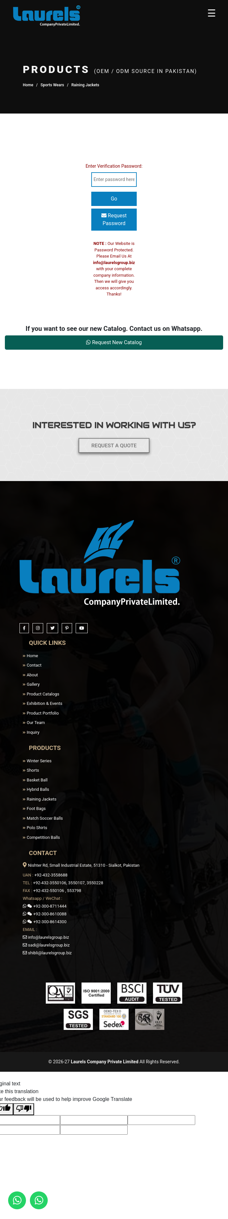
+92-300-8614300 (45, 921)
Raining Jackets (40, 799)
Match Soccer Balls (43, 818)
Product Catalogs (41, 694)
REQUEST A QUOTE (114, 441)
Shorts (31, 770)
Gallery (31, 684)
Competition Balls (41, 837)
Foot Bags (34, 808)
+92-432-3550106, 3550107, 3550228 (68, 882)
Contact (32, 665)
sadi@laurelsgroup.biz (46, 945)
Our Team (34, 722)
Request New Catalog (114, 342)
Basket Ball (35, 780)
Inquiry (31, 732)
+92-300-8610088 (45, 913)
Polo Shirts (35, 827)
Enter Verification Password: (113, 166)
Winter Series (37, 760)
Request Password (114, 219)
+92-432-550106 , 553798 (57, 890)
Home (28, 85)
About (30, 674)
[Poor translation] (23, 1109)
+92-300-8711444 (45, 906)
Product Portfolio (41, 713)
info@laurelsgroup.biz (114, 262)
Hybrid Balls (36, 789)
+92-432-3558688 (51, 875)
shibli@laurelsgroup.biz (47, 952)
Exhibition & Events (42, 703)
